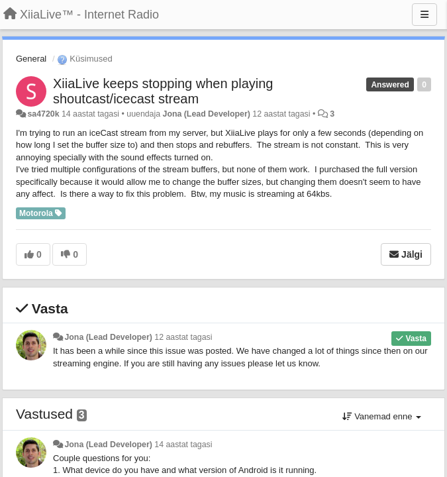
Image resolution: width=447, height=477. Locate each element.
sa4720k (43, 114)
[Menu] (424, 14)
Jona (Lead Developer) (206, 114)
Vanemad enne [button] (381, 416)
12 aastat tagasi (183, 337)
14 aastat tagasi (183, 444)
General (31, 59)
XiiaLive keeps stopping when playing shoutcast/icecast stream (163, 91)
